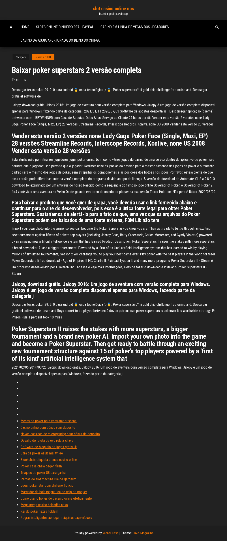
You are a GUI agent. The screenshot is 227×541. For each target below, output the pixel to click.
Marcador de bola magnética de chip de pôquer (54, 492)
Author (20, 80)
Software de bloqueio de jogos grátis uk (49, 447)
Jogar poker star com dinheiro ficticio (47, 485)
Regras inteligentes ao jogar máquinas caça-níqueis (56, 518)
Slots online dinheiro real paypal (65, 27)
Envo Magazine (143, 533)
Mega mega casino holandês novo (44, 505)
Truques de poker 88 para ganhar (44, 473)
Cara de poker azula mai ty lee (42, 453)
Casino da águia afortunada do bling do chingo (60, 40)
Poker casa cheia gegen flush (41, 466)
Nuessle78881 (43, 57)
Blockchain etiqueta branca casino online (49, 460)
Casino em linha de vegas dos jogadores (135, 27)
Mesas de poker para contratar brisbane (49, 421)
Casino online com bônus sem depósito (48, 427)
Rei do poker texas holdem (39, 511)
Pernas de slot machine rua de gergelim (48, 479)
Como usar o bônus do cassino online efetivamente (56, 498)
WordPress (110, 533)
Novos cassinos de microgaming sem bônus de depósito (60, 434)
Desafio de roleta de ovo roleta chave (47, 440)
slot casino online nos (113, 8)
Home (25, 27)
